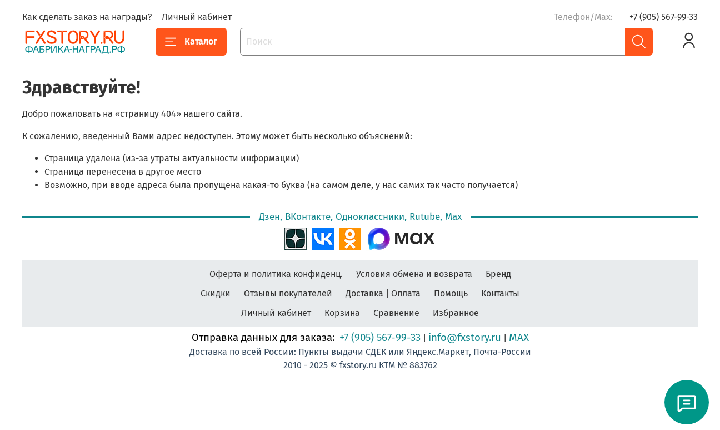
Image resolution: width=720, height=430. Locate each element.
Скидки (216, 293)
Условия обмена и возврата (414, 274)
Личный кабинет (197, 17)
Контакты (500, 293)
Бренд (498, 274)
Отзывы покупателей (288, 293)
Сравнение (396, 313)
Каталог (191, 41)
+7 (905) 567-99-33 (663, 17)
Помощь (451, 293)
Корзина (342, 313)
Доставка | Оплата (383, 293)
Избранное (456, 313)
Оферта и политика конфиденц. (276, 274)
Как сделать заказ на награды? (87, 17)
